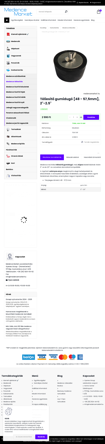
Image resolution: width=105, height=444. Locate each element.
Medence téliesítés (68, 28)
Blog (92, 20)
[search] (66, 11)
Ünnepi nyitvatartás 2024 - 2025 (19, 299)
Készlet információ (65, 20)
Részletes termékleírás (52, 157)
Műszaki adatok (72, 157)
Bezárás (41, 437)
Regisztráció (96, 3)
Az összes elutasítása (24, 437)
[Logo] (18, 12)
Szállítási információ (48, 20)
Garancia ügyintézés (82, 20)
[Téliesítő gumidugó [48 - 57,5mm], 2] (70, 65)
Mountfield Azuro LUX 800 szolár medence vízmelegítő (25, 194)
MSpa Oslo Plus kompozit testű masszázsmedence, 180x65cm (27, 215)
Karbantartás (54, 28)
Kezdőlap (43, 28)
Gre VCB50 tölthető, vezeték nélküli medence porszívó (26, 234)
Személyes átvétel (32, 20)
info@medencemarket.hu (93, 404)
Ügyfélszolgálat (17, 20)
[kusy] (73, 117)
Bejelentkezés (84, 3)
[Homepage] (6, 20)
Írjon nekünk (13, 280)
